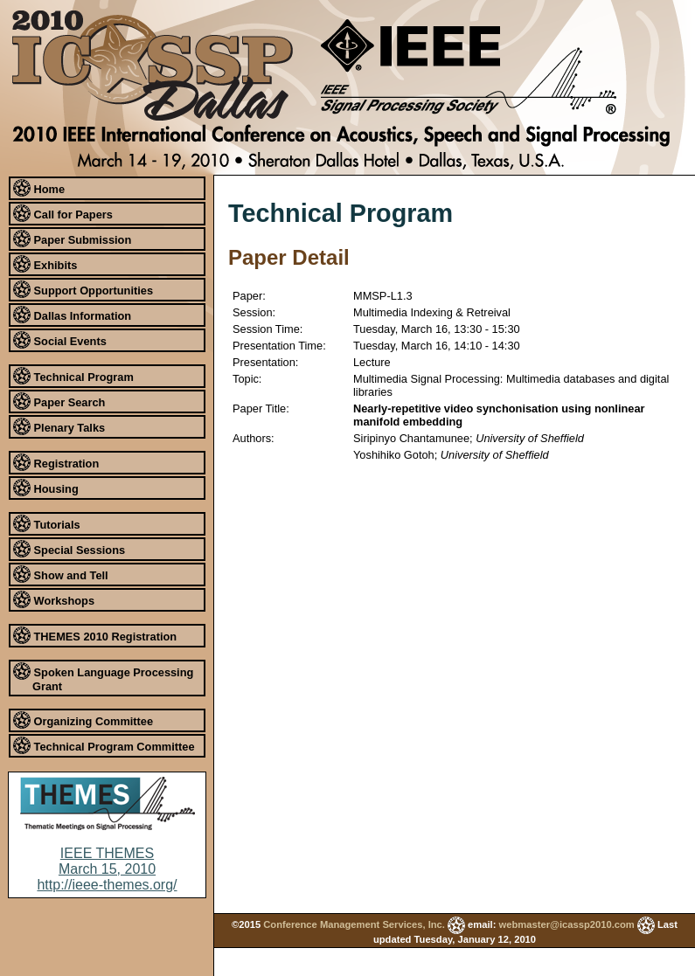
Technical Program (73, 375)
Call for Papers (63, 213)
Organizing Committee (83, 720)
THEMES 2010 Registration (95, 635)
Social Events (60, 340)
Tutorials (46, 523)
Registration (56, 462)
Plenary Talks (59, 426)
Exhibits (45, 264)
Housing (46, 487)
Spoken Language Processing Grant (103, 677)
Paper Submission (72, 238)
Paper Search (59, 401)
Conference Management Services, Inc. (354, 924)
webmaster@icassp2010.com (567, 924)
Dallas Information (72, 314)
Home (39, 188)
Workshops (53, 599)
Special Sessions (69, 548)
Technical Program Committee (104, 745)
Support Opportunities (83, 289)
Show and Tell (60, 574)
